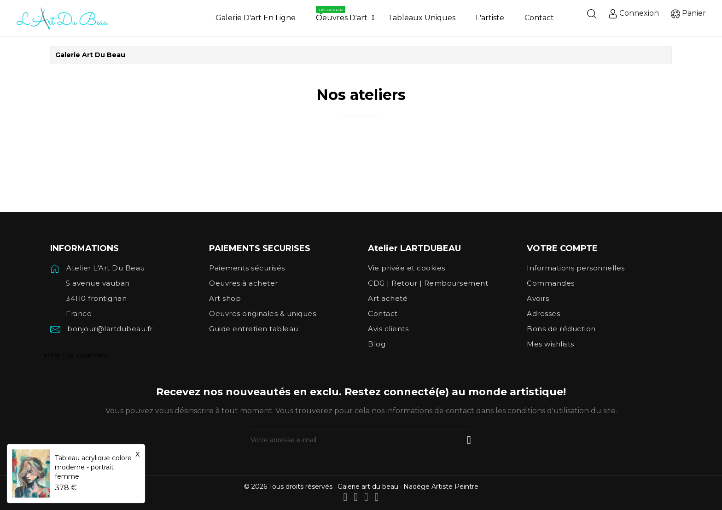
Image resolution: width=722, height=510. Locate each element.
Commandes (551, 283)
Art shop (225, 298)
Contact (383, 313)
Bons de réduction (561, 328)
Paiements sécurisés (247, 268)
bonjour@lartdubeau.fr (110, 328)
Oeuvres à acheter (243, 283)
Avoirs (538, 298)
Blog (376, 344)
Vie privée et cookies (406, 268)
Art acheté (388, 298)
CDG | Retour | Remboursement (428, 283)
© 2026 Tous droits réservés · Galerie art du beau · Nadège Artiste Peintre (361, 486)
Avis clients (388, 328)
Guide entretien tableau (253, 328)
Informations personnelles (576, 268)
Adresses (543, 313)
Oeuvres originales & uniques (262, 313)
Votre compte (562, 248)
